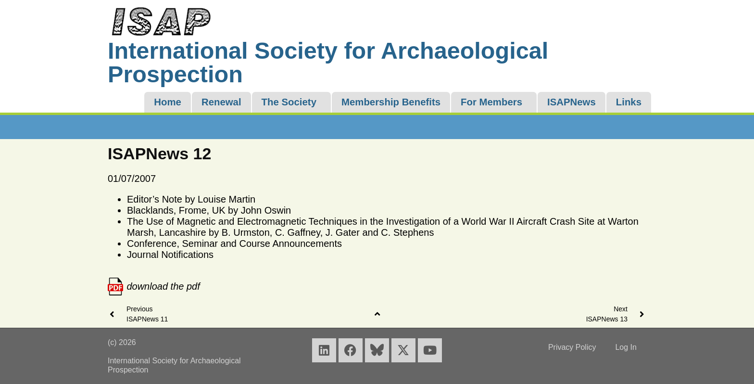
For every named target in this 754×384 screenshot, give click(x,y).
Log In (625, 347)
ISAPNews (571, 102)
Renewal (221, 102)
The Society (289, 102)
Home (167, 102)
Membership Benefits (390, 102)
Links (628, 102)
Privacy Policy (572, 347)
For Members (491, 102)
